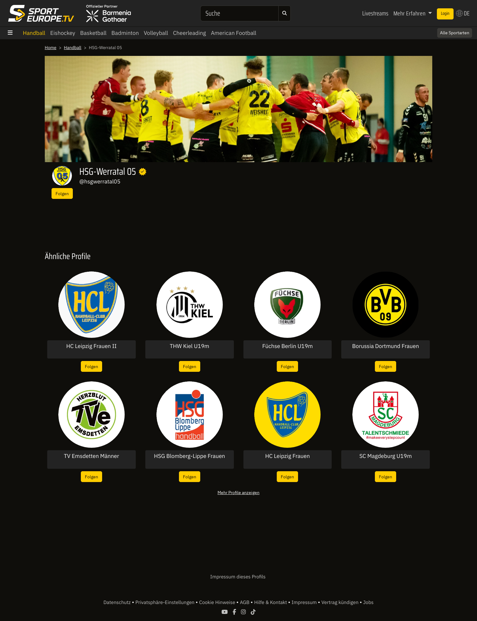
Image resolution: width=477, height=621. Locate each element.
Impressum (305, 602)
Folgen (62, 193)
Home (50, 47)
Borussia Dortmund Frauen (385, 346)
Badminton (125, 32)
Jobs (368, 602)
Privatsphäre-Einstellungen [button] (165, 602)
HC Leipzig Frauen (287, 456)
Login (445, 13)
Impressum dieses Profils (237, 577)
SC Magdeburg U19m (385, 456)
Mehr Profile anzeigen (238, 492)
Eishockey (62, 32)
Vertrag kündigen (340, 602)
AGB (245, 602)
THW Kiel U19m (189, 346)
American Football (233, 32)
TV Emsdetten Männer (91, 456)
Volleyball (156, 32)
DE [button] (463, 13)
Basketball (93, 32)
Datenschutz (117, 602)
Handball (34, 32)
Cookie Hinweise (217, 602)
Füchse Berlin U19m (287, 346)
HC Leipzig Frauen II (91, 346)
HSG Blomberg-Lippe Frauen (189, 456)
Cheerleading (189, 32)
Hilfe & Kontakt (271, 602)
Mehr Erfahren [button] (410, 13)
